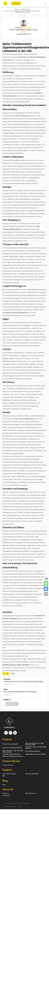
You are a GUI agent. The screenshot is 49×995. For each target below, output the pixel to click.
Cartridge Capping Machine (11, 754)
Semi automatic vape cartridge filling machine (12, 751)
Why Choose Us (30, 793)
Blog (11, 11)
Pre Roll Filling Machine (32, 751)
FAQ (3, 776)
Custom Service (7, 765)
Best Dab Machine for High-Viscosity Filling (34, 744)
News (24, 32)
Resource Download (32, 774)
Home (6, 11)
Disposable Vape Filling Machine (35, 754)
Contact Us (6, 795)
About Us (5, 793)
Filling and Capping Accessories (12, 756)
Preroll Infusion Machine (10, 744)
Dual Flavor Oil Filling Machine (12, 747)
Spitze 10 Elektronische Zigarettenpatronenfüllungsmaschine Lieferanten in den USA (27, 11)
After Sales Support (9, 774)
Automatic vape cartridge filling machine (35, 747)
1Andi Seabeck (27, 27)
